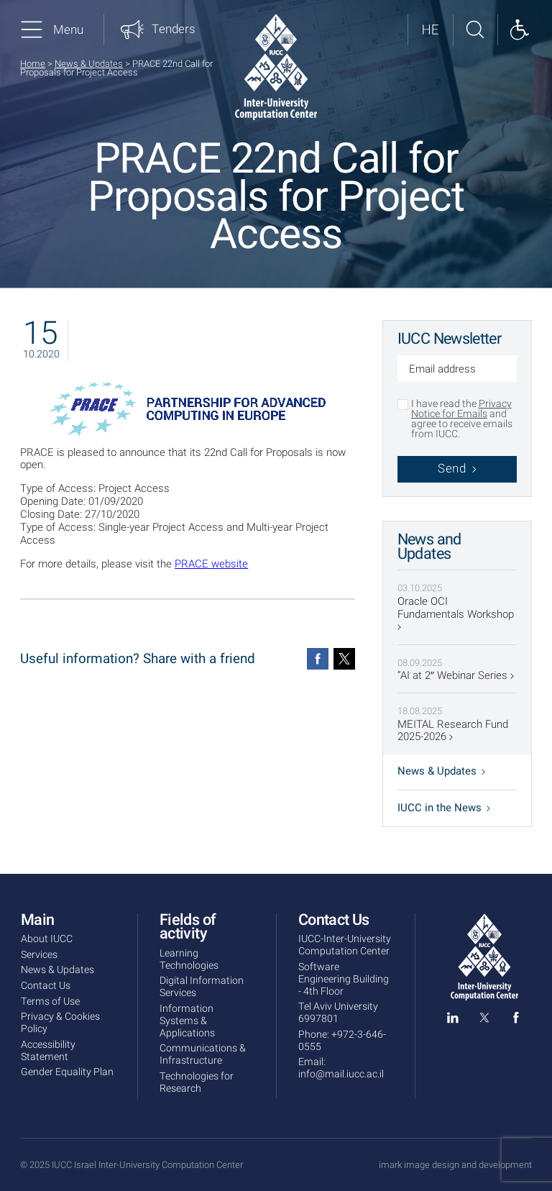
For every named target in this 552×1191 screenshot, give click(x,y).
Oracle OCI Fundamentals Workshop (455, 613)
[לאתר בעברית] (430, 29)
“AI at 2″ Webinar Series (455, 676)
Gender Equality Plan (67, 1072)
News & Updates (89, 63)
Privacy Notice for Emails (461, 408)
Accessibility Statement (48, 1050)
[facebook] (516, 1020)
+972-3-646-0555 (342, 1040)
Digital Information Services (202, 986)
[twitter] (484, 1020)
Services (39, 954)
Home (32, 63)
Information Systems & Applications (187, 1021)
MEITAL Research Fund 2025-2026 (452, 731)
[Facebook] (317, 659)
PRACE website (211, 564)
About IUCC (47, 938)
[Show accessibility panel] (519, 29)
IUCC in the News (443, 808)
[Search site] (475, 29)
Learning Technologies (189, 959)
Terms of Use (50, 1001)
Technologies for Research (197, 1082)
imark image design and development (455, 1165)
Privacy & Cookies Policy (60, 1022)
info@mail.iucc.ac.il (341, 1074)
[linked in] (453, 1020)
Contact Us (45, 985)
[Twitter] (344, 659)
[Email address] (457, 370)
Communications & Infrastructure (203, 1054)
